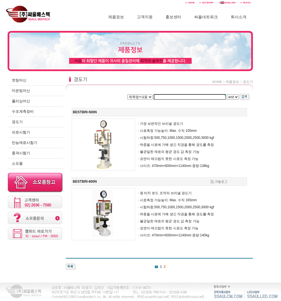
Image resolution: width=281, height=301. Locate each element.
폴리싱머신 (21, 101)
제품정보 (116, 17)
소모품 (17, 163)
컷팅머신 (19, 80)
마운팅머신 (21, 91)
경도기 (17, 122)
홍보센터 (173, 17)
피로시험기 (21, 132)
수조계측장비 (23, 111)
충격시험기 (21, 153)
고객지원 (145, 17)
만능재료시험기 (24, 143)
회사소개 (238, 17)
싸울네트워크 (206, 17)
